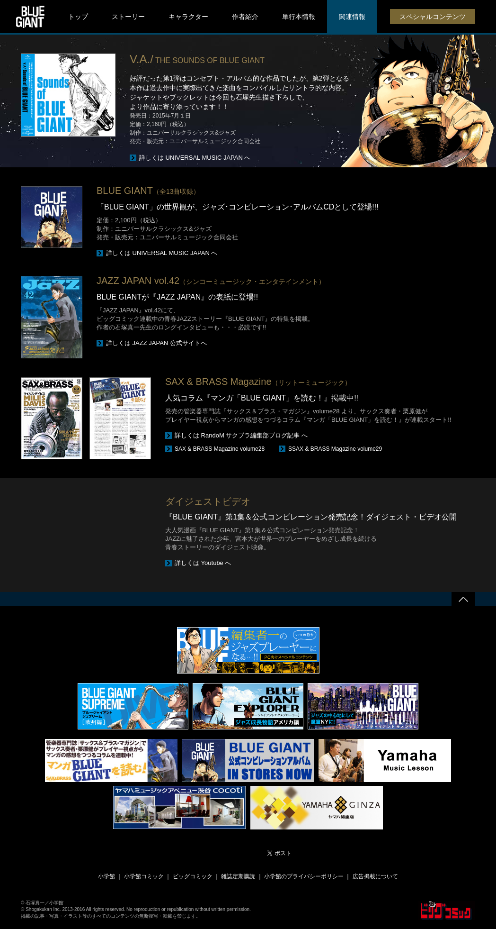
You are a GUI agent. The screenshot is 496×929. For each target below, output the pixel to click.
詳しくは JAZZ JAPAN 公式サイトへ (156, 342)
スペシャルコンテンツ (432, 16)
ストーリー (128, 16)
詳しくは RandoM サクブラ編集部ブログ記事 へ (241, 435)
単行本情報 (298, 16)
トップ (78, 16)
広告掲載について (375, 876)
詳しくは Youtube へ (203, 562)
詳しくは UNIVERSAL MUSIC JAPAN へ (194, 157)
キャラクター (188, 16)
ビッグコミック (193, 876)
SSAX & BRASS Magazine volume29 (335, 449)
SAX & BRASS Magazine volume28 (220, 449)
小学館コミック (144, 876)
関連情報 (352, 16)
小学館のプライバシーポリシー (304, 876)
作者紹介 (245, 16)
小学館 (106, 876)
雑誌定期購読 (238, 876)
